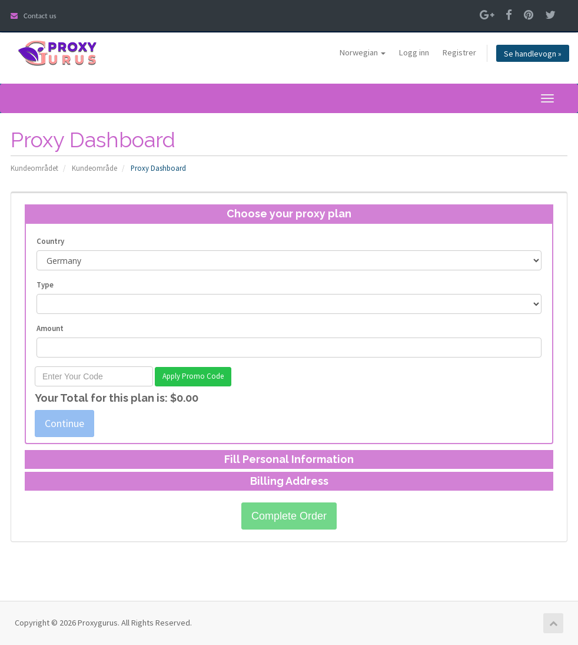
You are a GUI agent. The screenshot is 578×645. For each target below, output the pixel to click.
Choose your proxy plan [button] (289, 213)
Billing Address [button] (289, 481)
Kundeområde (94, 168)
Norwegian (363, 52)
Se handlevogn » (533, 53)
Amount (50, 328)
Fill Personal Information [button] (289, 459)
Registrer (459, 52)
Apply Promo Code (193, 376)
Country (50, 241)
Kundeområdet (34, 168)
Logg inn (414, 52)
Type (45, 285)
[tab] (289, 213)
